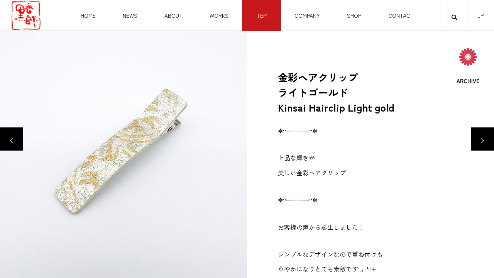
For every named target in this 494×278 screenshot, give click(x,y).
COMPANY (307, 15)
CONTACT (401, 15)
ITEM (261, 15)
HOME (88, 15)
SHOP (354, 15)
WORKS (219, 15)
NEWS (130, 15)
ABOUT (173, 15)
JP (481, 15)
